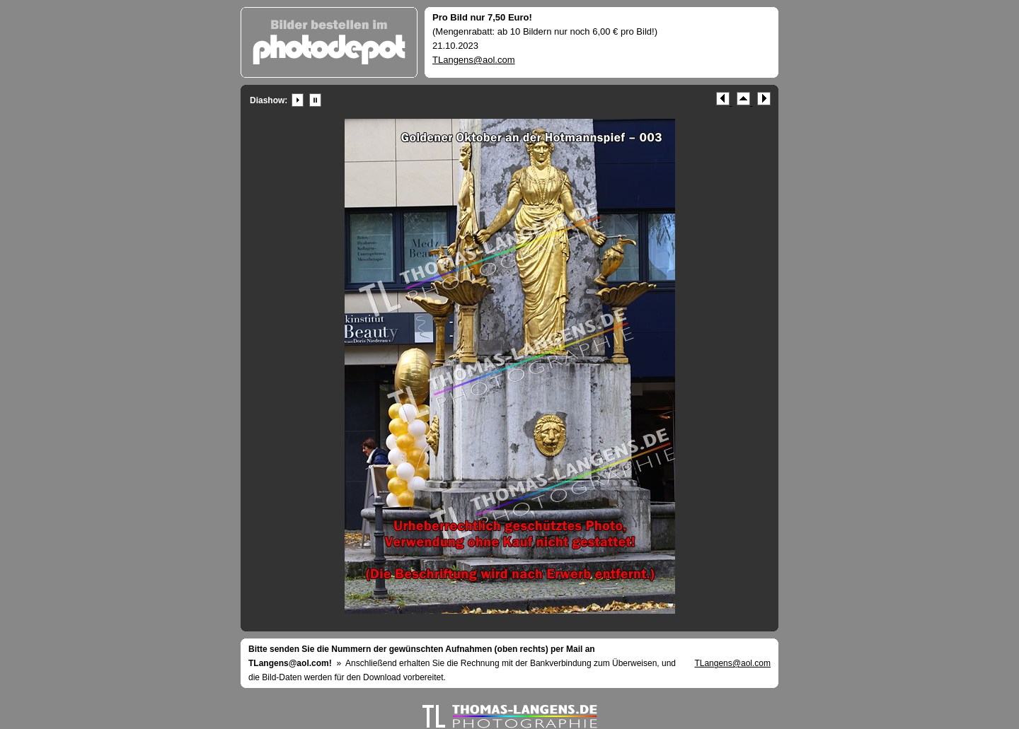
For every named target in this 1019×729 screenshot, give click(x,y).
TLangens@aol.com (473, 59)
